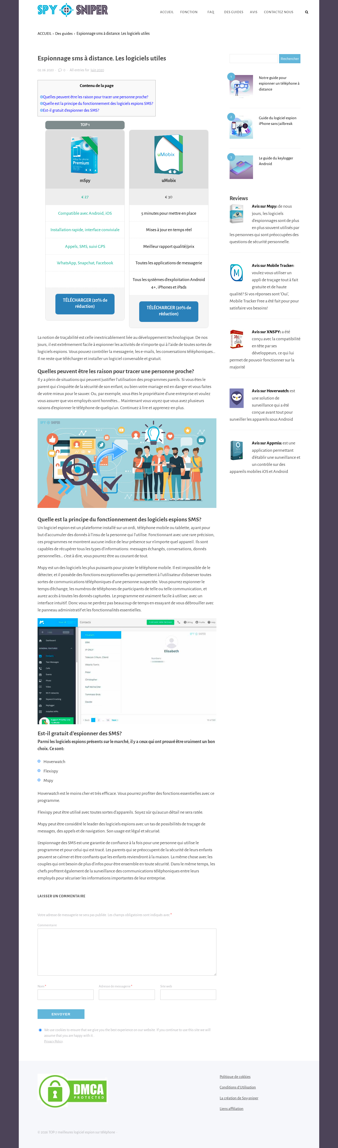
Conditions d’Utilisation (238, 1087)
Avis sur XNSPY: (267, 331)
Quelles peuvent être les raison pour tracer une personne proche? (99, 97)
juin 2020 (97, 70)
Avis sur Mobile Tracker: (274, 265)
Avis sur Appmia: (267, 442)
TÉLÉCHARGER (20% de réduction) (85, 303)
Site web (166, 986)
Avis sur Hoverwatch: (272, 390)
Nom (42, 986)
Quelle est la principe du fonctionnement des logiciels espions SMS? (101, 103)
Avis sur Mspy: (265, 206)
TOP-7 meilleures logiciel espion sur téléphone (73, 12)
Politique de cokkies (235, 1077)
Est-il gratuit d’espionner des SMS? (72, 110)
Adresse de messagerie (115, 986)
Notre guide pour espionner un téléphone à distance (279, 83)
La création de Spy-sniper (239, 1098)
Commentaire (47, 925)
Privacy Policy (53, 1041)
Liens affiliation (231, 1109)
